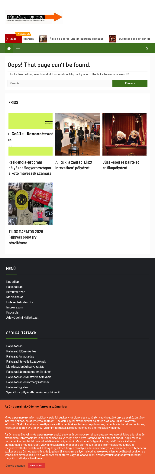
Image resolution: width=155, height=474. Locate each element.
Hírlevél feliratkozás (19, 302)
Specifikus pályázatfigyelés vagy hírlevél (33, 392)
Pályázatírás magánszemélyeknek (28, 372)
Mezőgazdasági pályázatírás (25, 366)
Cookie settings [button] (15, 465)
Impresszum (14, 307)
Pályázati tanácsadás (20, 356)
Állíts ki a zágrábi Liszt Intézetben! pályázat (73, 38)
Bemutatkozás (15, 292)
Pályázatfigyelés (17, 387)
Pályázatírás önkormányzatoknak (28, 382)
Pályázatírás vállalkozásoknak (26, 361)
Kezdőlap (12, 282)
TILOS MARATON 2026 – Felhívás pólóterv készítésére (27, 237)
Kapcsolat (12, 312)
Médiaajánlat (14, 297)
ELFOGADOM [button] (36, 465)
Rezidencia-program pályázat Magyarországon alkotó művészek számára (29, 168)
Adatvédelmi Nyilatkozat (22, 317)
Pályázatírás (14, 287)
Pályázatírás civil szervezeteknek (28, 377)
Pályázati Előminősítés (21, 351)
